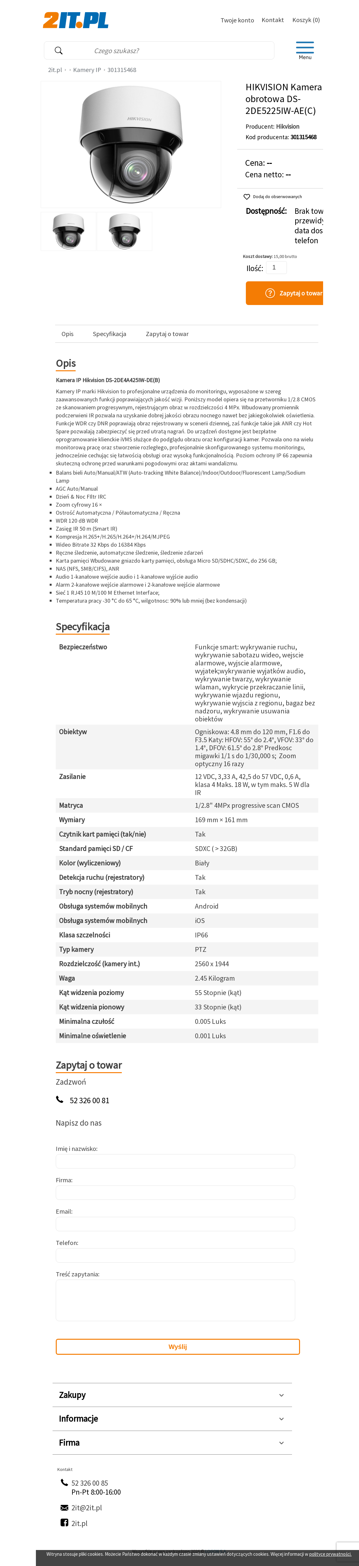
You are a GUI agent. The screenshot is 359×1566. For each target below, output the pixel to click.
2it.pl (55, 70)
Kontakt (273, 20)
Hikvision (287, 126)
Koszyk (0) (306, 20)
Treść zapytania (77, 1274)
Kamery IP (87, 70)
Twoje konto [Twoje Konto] (237, 20)
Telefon (66, 1243)
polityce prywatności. (330, 1554)
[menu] (305, 50)
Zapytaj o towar (167, 334)
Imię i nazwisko (76, 1148)
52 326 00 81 (89, 1100)
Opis (67, 334)
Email (63, 1211)
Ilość (253, 268)
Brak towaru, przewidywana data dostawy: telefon (319, 225)
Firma (63, 1180)
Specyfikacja (109, 334)
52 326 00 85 (89, 1483)
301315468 (121, 70)
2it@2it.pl (86, 1507)
